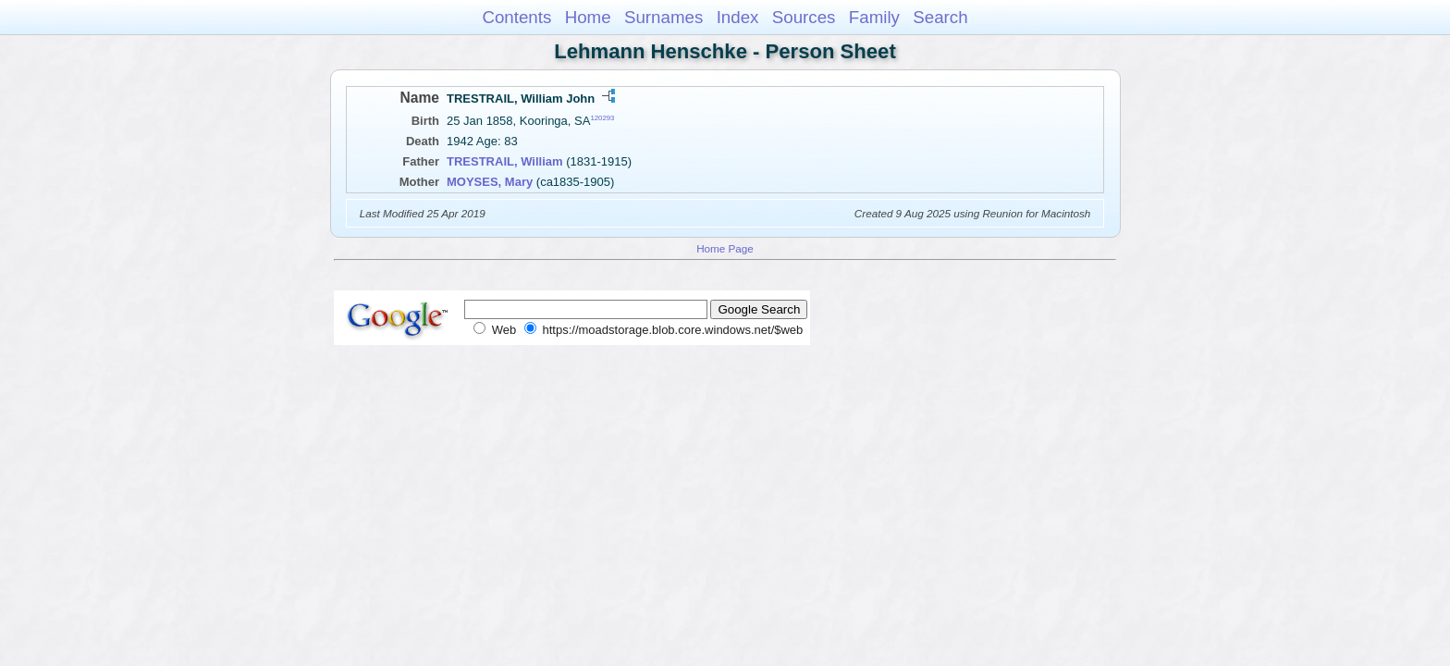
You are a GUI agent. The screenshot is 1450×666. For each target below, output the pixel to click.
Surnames (663, 17)
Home (588, 17)
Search (940, 17)
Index (738, 17)
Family (874, 17)
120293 (602, 118)
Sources (804, 17)
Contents (516, 17)
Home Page (725, 248)
